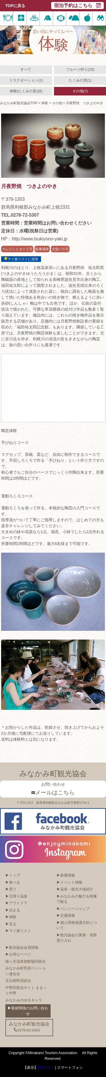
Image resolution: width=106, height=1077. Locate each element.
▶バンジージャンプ (73, 909)
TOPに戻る (15, 5)
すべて (25, 69)
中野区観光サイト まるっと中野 (26, 990)
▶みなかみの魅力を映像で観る (77, 899)
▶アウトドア (16, 903)
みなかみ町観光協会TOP (18, 103)
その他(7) (80, 91)
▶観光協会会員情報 (21, 947)
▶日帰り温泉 (16, 896)
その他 (57, 103)
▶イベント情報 (69, 882)
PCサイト (46, 1067)
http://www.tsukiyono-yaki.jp (40, 238)
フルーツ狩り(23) (80, 69)
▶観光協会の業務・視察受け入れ (77, 938)
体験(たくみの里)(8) (26, 91)
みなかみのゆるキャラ (23, 1000)
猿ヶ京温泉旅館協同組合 (25, 961)
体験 (44, 103)
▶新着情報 (66, 875)
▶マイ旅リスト (18, 931)
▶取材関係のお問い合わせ (28, 1011)
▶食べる (12, 882)
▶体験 (10, 917)
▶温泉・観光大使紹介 (75, 889)
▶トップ (12, 875)
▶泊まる (12, 910)
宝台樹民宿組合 (18, 980)
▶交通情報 (66, 915)
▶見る (10, 924)
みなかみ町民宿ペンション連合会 (25, 971)
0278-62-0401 (27, 1030)
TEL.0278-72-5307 (20, 215)
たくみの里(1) (80, 80)
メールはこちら (53, 792)
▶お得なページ (18, 954)
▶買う (10, 889)
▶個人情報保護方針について (77, 925)
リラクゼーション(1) (26, 80)
